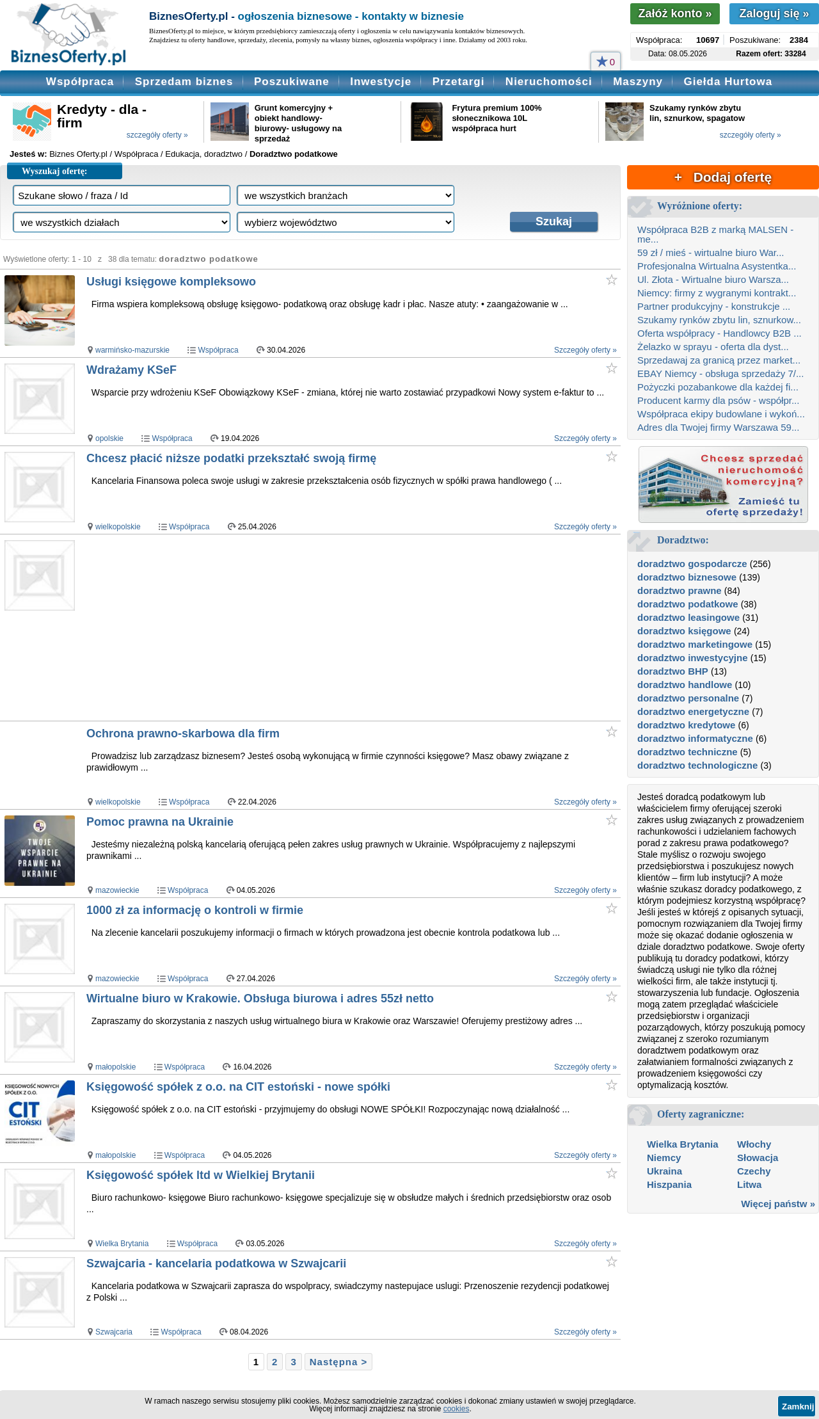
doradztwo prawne (679, 590)
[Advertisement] (326, 627)
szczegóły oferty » (157, 135)
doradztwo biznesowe (686, 577)
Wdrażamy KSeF (131, 370)
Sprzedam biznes (184, 82)
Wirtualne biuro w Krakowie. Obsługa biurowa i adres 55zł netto (260, 998)
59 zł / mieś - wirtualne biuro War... (710, 252)
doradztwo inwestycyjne (692, 657)
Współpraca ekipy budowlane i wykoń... (721, 413)
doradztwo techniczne (687, 751)
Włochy (754, 1144)
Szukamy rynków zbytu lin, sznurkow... (719, 319)
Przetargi (459, 82)
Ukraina (664, 1171)
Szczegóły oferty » (585, 350)
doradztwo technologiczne (697, 765)
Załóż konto (675, 13)
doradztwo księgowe (684, 630)
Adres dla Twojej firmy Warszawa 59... (718, 427)
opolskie (109, 438)
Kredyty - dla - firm (102, 116)
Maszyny (638, 82)
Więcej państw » (778, 1203)
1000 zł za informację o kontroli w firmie (194, 910)
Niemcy (664, 1157)
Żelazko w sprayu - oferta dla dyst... (713, 346)
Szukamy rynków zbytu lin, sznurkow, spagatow (697, 113)
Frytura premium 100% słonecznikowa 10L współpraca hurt (496, 118)
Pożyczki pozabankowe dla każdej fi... (718, 386)
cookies (456, 1408)
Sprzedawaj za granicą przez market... (718, 360)
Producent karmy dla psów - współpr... (718, 400)
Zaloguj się (774, 13)
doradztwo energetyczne (693, 711)
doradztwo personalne (688, 698)
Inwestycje (380, 82)
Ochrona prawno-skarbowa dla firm (183, 733)
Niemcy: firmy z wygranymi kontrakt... (716, 292)
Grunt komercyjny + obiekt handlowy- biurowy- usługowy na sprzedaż (298, 123)
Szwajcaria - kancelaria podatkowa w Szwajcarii (216, 1263)
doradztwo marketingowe (694, 644)
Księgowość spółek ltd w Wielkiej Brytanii (200, 1175)
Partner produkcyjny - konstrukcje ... (713, 306)
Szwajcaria (113, 1331)
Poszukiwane (292, 82)
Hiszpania (669, 1184)
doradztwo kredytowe (686, 724)
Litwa (749, 1184)
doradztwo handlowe (684, 684)
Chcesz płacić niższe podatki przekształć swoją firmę (231, 458)
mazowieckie (117, 890)
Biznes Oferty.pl (78, 154)
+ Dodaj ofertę (723, 177)
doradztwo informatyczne (695, 738)
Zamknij (798, 1406)
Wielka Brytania (121, 1243)
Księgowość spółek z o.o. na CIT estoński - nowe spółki (238, 1086)
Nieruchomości (548, 82)
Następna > (338, 1361)
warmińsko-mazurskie (132, 350)
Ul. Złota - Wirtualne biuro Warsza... (713, 279)
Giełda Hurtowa (727, 82)
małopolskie (115, 1066)
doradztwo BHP (672, 671)
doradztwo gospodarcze (692, 563)
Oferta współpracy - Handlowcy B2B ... (719, 333)
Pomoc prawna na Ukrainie (160, 821)
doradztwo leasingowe (688, 617)
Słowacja (757, 1157)
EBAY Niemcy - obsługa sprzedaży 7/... (720, 373)
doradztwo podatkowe (687, 603)
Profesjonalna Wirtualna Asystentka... (716, 266)
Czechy (754, 1171)
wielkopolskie (118, 526)
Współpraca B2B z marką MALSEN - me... (715, 234)
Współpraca (80, 82)
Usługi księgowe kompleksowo (171, 281)
